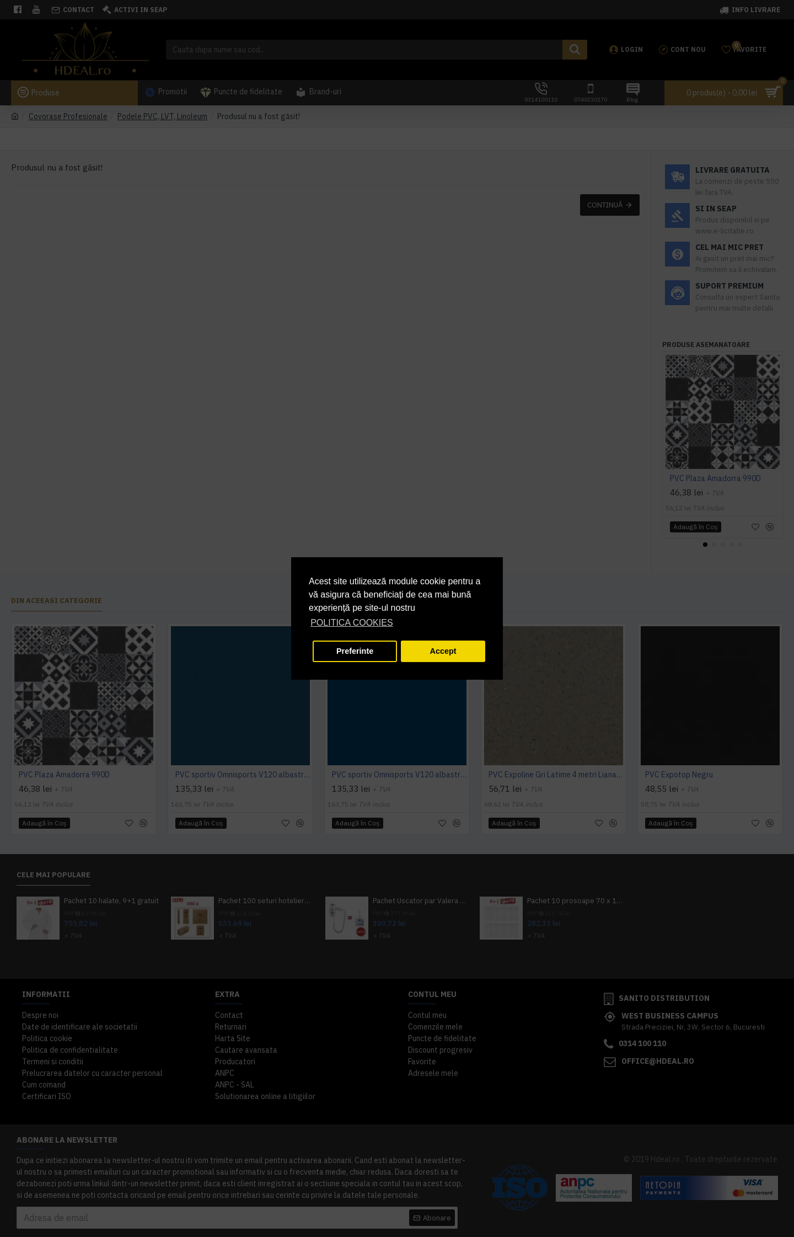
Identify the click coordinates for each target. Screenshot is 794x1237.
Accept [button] (443, 651)
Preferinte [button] (354, 651)
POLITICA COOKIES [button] (351, 622)
